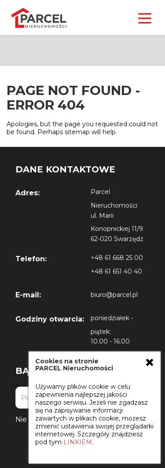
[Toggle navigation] (145, 17)
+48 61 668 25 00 (117, 258)
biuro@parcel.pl (114, 295)
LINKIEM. (78, 442)
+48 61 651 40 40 (116, 271)
